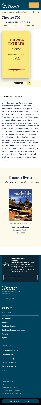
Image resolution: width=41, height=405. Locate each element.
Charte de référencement (11, 388)
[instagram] (7, 308)
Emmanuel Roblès (16, 22)
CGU (3, 384)
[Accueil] (11, 5)
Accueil (4, 12)
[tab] (8, 96)
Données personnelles (11, 391)
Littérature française (22, 12)
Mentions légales (9, 381)
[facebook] (3, 308)
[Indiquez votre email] (17, 277)
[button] (24, 26)
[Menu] (34, 5)
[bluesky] (11, 308)
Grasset (11, 12)
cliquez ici (23, 271)
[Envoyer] (35, 277)
